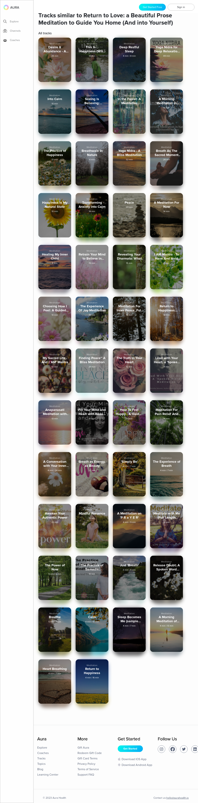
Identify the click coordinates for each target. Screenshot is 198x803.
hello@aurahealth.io (177, 797)
